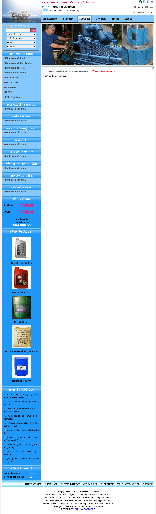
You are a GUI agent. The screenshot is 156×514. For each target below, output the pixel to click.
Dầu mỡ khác (11, 82)
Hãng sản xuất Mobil (15, 72)
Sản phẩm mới (50, 19)
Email (149, 7)
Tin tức (115, 19)
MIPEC (8, 92)
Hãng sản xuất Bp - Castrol (18, 63)
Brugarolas (10, 87)
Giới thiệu (101, 19)
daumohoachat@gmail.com (97, 500)
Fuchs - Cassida (13, 77)
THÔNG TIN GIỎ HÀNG (78, 9)
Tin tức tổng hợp (128, 484)
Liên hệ (138, 7)
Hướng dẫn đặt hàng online (79, 484)
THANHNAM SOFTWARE (83, 509)
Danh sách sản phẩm (15, 109)
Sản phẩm (68, 19)
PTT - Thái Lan (12, 97)
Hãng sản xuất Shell (15, 58)
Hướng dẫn (84, 19)
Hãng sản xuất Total (15, 68)
